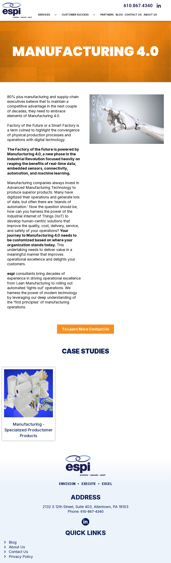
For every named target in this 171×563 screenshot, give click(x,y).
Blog (119, 14)
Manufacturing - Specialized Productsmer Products (28, 430)
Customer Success (80, 15)
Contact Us (133, 14)
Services (49, 15)
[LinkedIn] (160, 5)
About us (150, 14)
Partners (107, 14)
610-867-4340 (92, 511)
